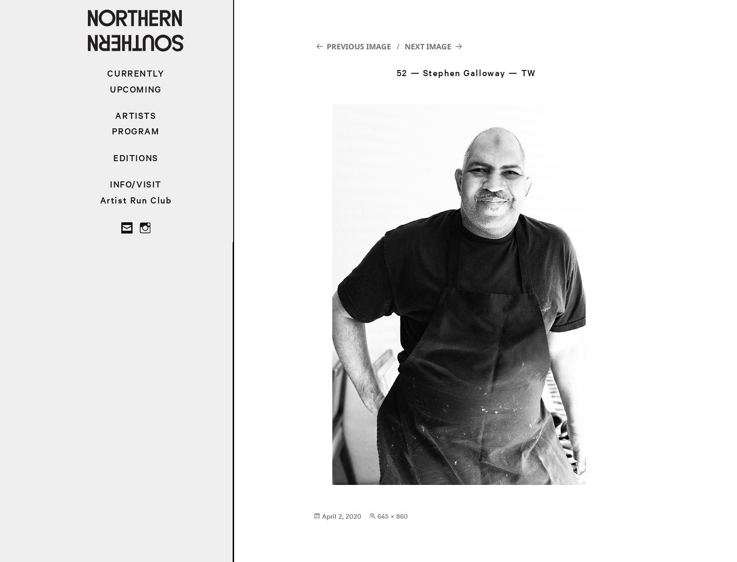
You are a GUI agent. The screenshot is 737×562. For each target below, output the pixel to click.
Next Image (428, 46)
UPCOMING (136, 89)
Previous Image (359, 46)
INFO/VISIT (136, 184)
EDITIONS (135, 158)
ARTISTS (135, 115)
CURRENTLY (135, 73)
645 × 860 (392, 516)
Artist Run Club (136, 200)
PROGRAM (135, 131)
